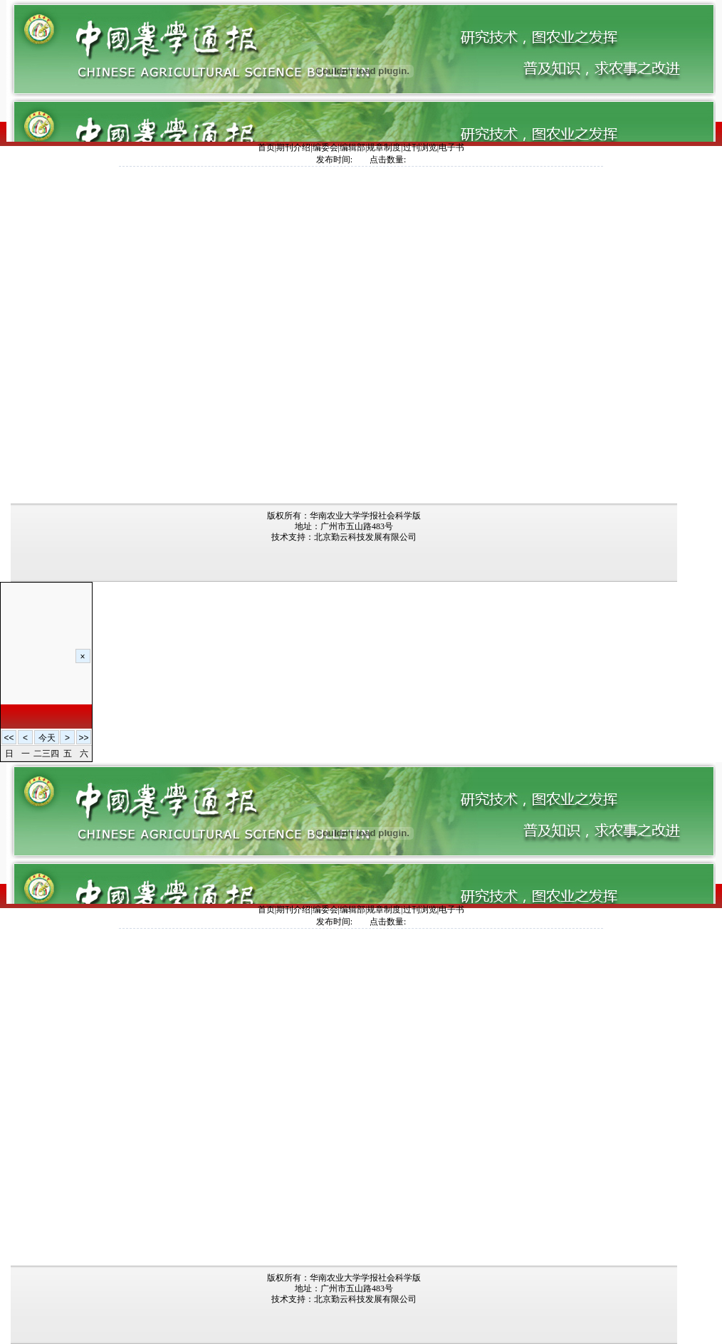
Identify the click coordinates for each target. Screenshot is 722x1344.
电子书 (451, 147)
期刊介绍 (293, 147)
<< (9, 738)
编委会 (325, 147)
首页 (266, 147)
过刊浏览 (420, 147)
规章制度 (384, 147)
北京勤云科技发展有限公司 (365, 537)
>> (83, 738)
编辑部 (352, 147)
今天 (47, 738)
